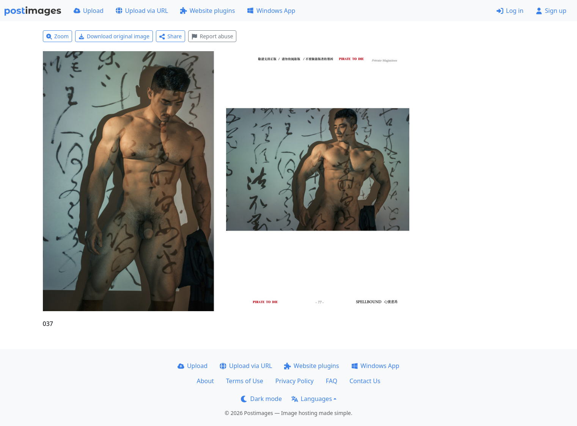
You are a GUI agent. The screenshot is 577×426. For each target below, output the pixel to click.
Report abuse (212, 36)
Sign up (551, 10)
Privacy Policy (294, 381)
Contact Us (364, 381)
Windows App (271, 10)
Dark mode (261, 399)
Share (170, 36)
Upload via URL (142, 10)
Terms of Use (244, 381)
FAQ (331, 381)
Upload (89, 10)
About (205, 381)
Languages (311, 399)
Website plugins (207, 10)
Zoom (57, 36)
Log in (510, 10)
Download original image (114, 36)
